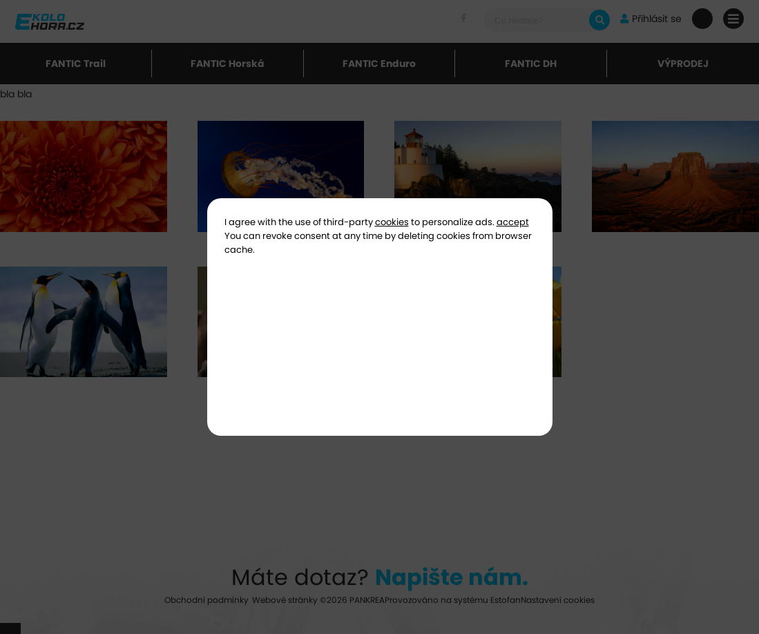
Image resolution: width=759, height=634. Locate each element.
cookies (392, 222)
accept (513, 222)
